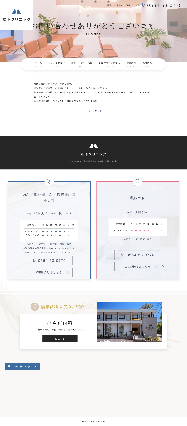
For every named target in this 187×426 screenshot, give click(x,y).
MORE (60, 338)
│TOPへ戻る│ (93, 110)
